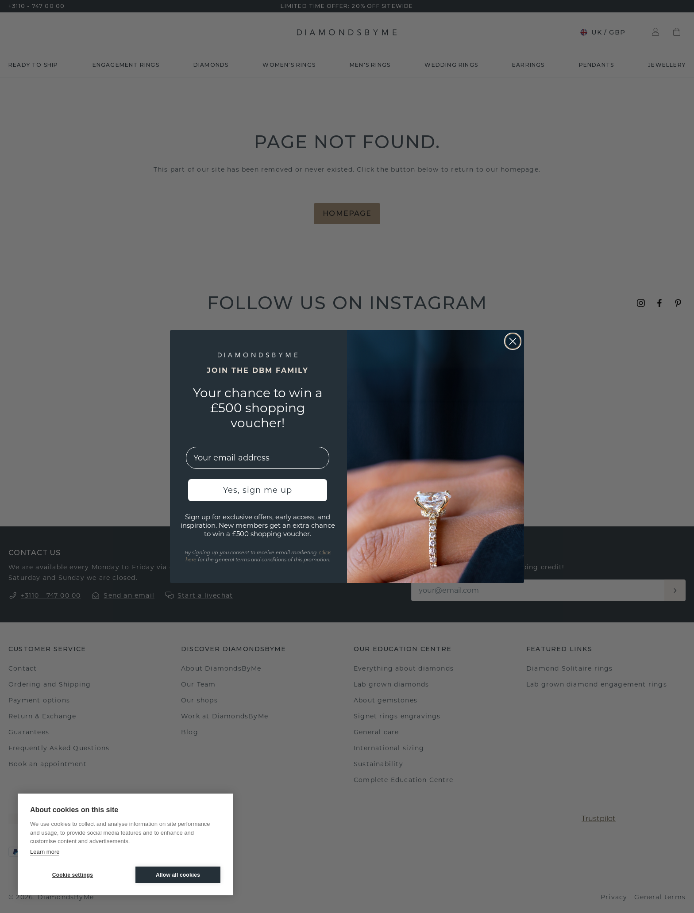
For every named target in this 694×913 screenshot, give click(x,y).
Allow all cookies (178, 875)
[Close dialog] (512, 341)
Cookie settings (72, 875)
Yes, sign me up (257, 490)
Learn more (44, 851)
